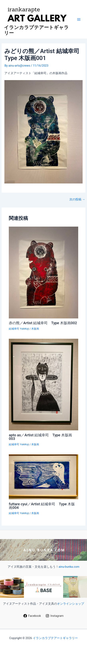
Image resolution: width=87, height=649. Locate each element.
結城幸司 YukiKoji (19, 328)
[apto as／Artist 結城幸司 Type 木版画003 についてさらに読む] (43, 384)
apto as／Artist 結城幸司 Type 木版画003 (40, 437)
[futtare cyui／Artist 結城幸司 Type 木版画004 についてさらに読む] (43, 476)
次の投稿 (77, 199)
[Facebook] (32, 616)
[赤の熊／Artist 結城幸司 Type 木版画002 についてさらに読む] (43, 272)
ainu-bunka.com (69, 566)
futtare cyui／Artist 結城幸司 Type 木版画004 (42, 506)
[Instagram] (54, 616)
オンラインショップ (70, 603)
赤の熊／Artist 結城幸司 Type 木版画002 (43, 323)
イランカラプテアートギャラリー (55, 638)
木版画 (35, 328)
